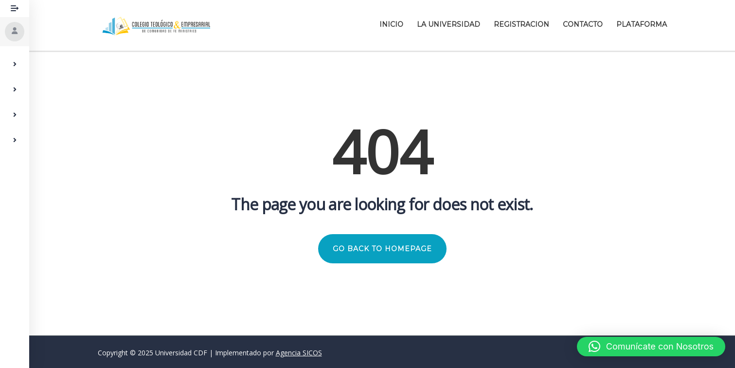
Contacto (583, 24)
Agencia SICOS (299, 352)
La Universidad (448, 24)
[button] (651, 346)
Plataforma (641, 24)
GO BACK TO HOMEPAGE (382, 248)
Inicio (391, 24)
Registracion (521, 24)
